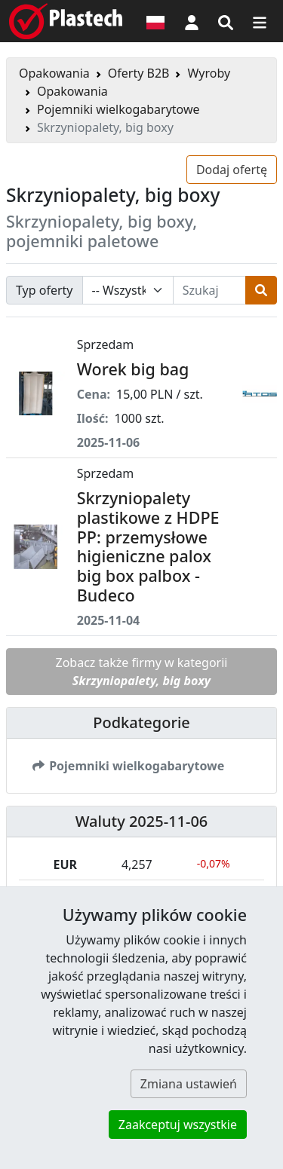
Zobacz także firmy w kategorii (142, 671)
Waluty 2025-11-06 (141, 821)
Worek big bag (133, 369)
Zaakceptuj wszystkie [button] (177, 1124)
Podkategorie (141, 722)
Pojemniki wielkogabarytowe (118, 109)
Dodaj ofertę (231, 169)
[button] (191, 21)
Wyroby (208, 73)
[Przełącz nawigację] (259, 21)
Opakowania (54, 73)
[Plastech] (65, 21)
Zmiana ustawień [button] (188, 1084)
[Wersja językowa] (155, 21)
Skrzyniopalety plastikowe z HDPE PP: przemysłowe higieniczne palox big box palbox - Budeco (148, 546)
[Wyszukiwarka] (225, 21)
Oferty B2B (139, 73)
